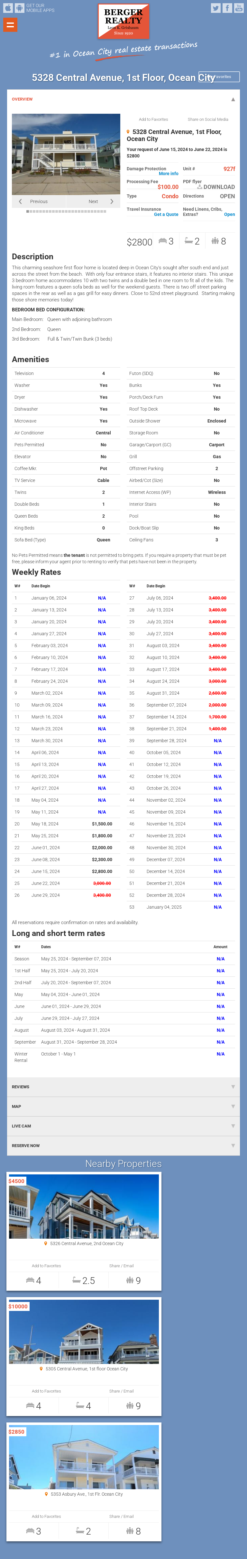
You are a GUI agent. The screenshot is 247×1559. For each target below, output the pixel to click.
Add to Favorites (153, 119)
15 (72, 211)
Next (93, 201)
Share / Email (91, 1265)
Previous (39, 201)
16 (76, 211)
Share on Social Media (208, 119)
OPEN (227, 196)
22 (95, 211)
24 (101, 211)
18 (82, 211)
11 (60, 211)
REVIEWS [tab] (123, 1086)
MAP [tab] (123, 1106)
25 (105, 211)
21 (92, 211)
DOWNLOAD (216, 187)
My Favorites (219, 76)
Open (229, 214)
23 (98, 211)
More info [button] (168, 173)
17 (79, 211)
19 (85, 211)
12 (63, 211)
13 (66, 211)
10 (56, 211)
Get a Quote (166, 214)
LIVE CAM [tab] (123, 1126)
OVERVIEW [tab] (123, 99)
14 (69, 211)
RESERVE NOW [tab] (123, 1145)
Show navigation (10, 25)
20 (88, 211)
